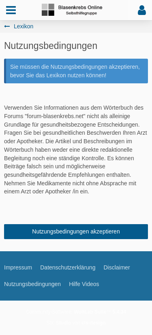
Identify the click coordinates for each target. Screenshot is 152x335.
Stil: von (75, 323)
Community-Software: (76, 312)
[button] (11, 10)
